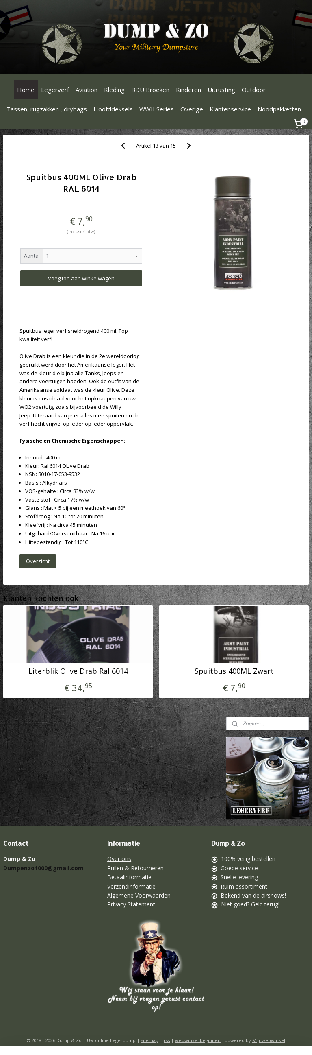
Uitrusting (221, 89)
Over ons (119, 859)
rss (167, 1040)
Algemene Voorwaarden (139, 895)
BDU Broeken (150, 89)
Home (26, 89)
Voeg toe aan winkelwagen (81, 278)
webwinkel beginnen (198, 1040)
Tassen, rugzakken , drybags (46, 109)
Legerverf (55, 89)
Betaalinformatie (129, 877)
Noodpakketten (279, 109)
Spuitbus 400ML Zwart (234, 670)
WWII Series (156, 109)
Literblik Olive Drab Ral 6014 (78, 670)
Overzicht (38, 561)
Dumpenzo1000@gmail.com (43, 868)
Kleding (114, 89)
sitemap (149, 1040)
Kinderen (188, 89)
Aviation (87, 89)
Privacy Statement (131, 904)
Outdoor (254, 89)
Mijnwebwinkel (268, 1040)
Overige (191, 109)
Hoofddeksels (113, 109)
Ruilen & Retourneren (135, 868)
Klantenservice (230, 109)
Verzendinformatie (131, 886)
